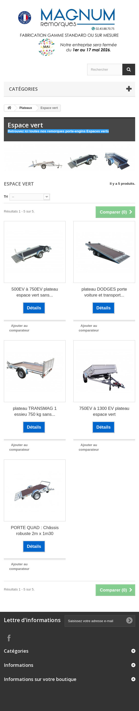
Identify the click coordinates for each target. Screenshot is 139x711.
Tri (6, 196)
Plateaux (25, 108)
